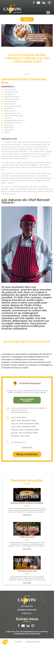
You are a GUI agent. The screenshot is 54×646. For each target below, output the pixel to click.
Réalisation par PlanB (32, 641)
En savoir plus (27, 448)
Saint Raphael (18, 12)
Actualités (27, 606)
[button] (5, 642)
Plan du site (18, 641)
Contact (27, 613)
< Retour (27, 19)
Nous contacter (27, 454)
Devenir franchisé (27, 610)
